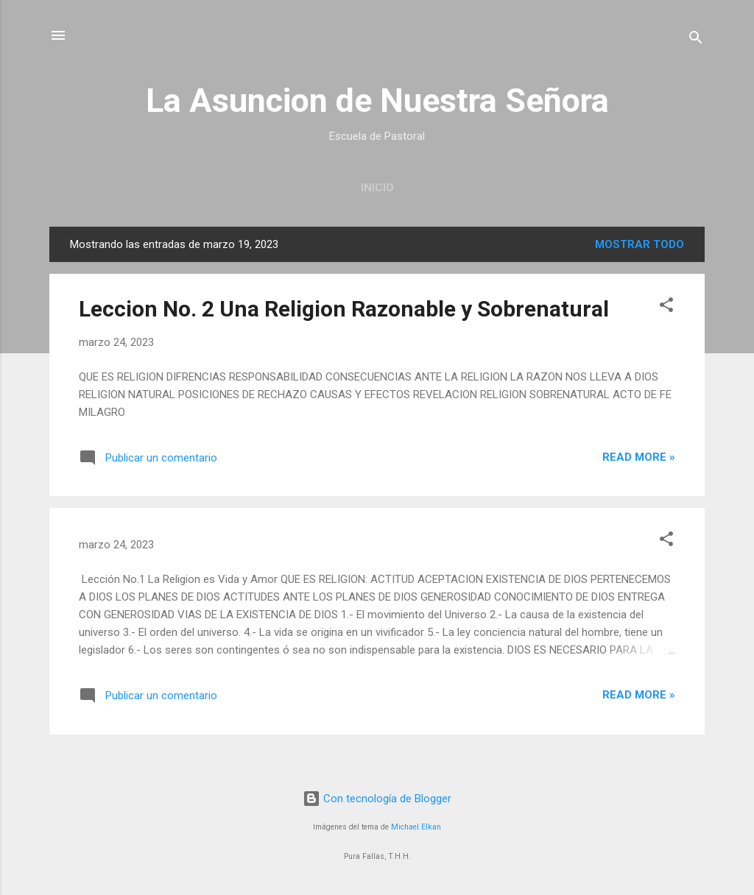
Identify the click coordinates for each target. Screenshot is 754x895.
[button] (666, 307)
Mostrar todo (639, 244)
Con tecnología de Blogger (377, 798)
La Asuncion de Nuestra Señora (377, 100)
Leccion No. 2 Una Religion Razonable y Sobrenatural (344, 309)
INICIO (377, 187)
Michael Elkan (416, 827)
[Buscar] (696, 40)
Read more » (638, 457)
